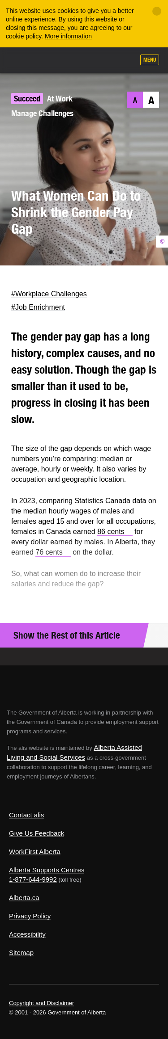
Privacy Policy (30, 916)
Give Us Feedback (36, 833)
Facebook (29, 278)
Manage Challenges (42, 113)
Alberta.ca (24, 897)
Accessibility (27, 934)
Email (64, 278)
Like (102, 60)
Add (79, 60)
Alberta (24, 60)
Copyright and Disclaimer (41, 1003)
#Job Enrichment (38, 307)
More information (68, 36)
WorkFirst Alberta (34, 851)
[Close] (156, 11)
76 (53, 552)
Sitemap (21, 952)
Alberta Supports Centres (46, 870)
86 (115, 531)
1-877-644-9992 (33, 879)
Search (124, 60)
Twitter (11, 278)
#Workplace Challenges (49, 294)
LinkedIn (47, 278)
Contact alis (26, 815)
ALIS (55, 59)
